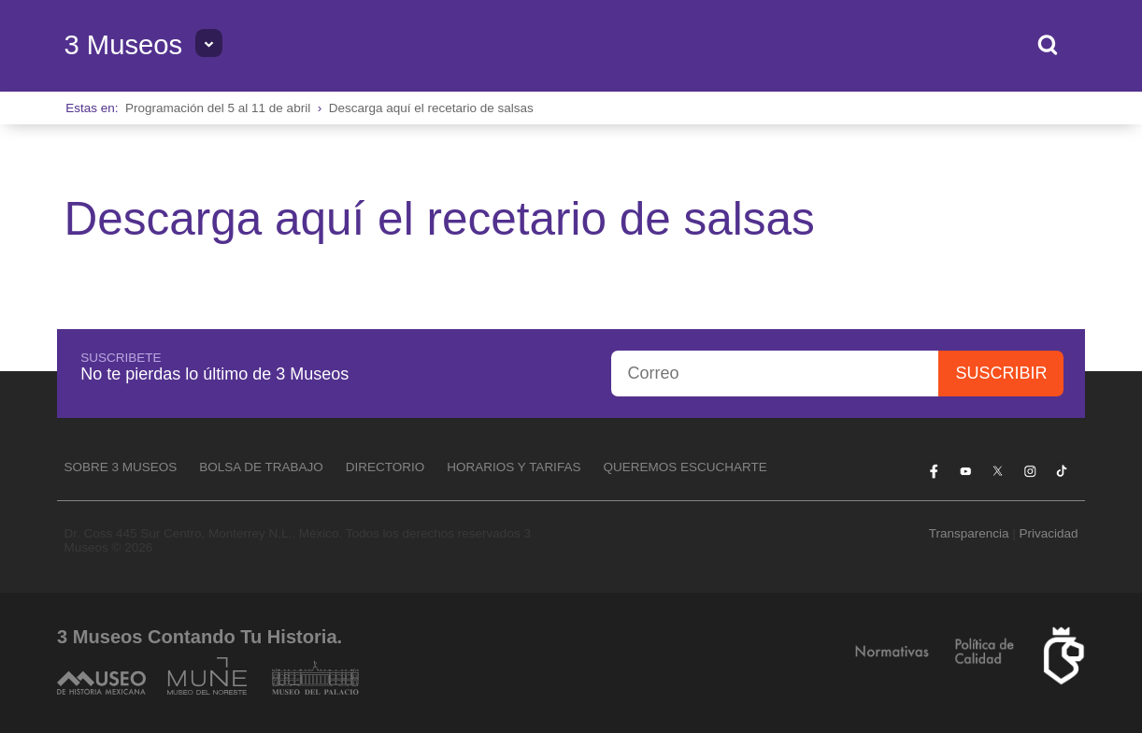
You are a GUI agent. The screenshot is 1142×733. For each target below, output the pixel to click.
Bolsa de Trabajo (261, 467)
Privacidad (1049, 533)
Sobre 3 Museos (120, 467)
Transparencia (969, 533)
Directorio (385, 467)
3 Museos (123, 45)
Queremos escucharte (684, 467)
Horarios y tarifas (513, 467)
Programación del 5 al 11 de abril (217, 108)
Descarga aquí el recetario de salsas (431, 108)
